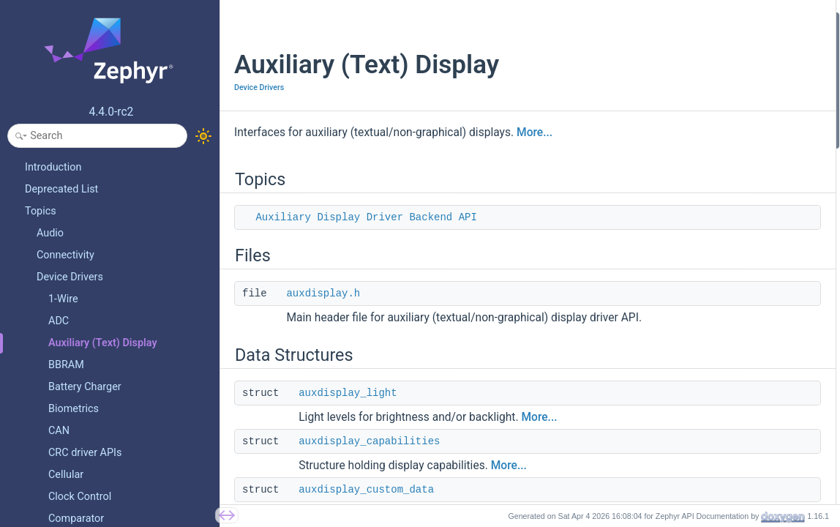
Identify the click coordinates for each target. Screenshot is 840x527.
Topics (647, 20)
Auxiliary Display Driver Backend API (365, 217)
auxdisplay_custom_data (698, 158)
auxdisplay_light (348, 409)
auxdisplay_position (688, 295)
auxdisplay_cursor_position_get (713, 471)
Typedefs (653, 236)
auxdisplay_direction (689, 315)
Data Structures (667, 99)
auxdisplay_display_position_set (714, 491)
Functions (654, 334)
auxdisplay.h (323, 293)
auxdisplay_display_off (694, 373)
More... (534, 132)
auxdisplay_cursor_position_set (713, 452)
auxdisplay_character (691, 177)
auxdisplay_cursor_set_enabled (713, 393)
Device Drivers (259, 87)
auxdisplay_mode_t (686, 256)
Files (643, 60)
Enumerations (663, 275)
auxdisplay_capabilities (369, 457)
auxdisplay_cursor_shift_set (705, 432)
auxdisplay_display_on (693, 354)
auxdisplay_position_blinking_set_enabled (736, 413)
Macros (649, 197)
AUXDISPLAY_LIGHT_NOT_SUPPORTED (731, 217)
